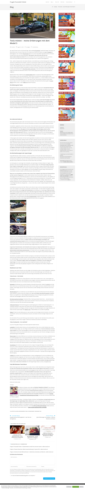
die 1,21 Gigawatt (48, 52)
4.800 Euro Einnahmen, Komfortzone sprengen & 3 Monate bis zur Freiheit (47, 434)
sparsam (48, 284)
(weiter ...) (69, 179)
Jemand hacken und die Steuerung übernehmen (19, 250)
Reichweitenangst (31, 411)
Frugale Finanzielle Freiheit (18, 2)
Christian (13, 47)
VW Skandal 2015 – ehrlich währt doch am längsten (32, 437)
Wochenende (26, 53)
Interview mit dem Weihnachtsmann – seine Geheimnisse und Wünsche (17, 436)
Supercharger (32, 135)
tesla (40, 411)
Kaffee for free (27, 309)
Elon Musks (37, 50)
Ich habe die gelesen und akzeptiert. (23, 475)
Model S (27, 411)
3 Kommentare (35, 47)
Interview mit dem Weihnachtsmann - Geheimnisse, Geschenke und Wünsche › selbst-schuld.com (33, 452)
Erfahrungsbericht (22, 411)
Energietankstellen (33, 196)
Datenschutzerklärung (21, 475)
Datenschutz (62, 128)
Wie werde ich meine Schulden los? (66, 156)
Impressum (62, 127)
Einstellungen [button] (69, 486)
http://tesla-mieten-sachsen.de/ (29, 68)
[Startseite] (52, 6)
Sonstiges (28, 47)
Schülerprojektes (29, 74)
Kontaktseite (64, 134)
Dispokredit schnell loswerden (65, 157)
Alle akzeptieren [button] (75, 486)
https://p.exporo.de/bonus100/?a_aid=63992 (37, 407)
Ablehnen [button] (81, 486)
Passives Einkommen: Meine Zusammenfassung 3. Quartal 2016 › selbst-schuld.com (31, 449)
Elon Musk (17, 411)
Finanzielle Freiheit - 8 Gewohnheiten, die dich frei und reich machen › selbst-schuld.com (32, 446)
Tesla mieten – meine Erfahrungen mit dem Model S (66, 6)
